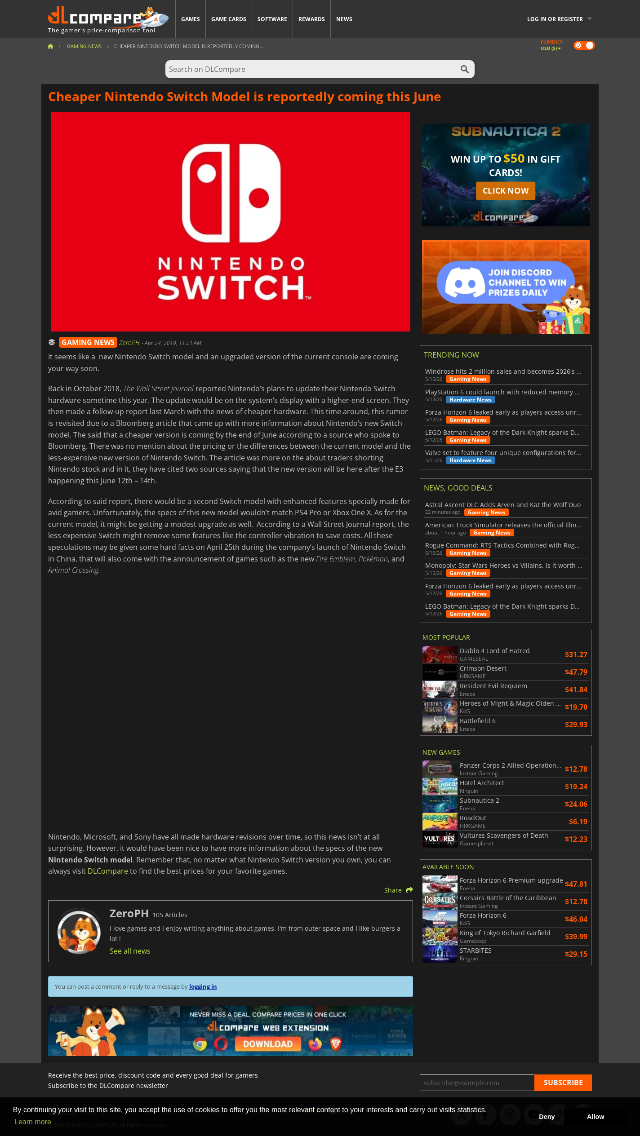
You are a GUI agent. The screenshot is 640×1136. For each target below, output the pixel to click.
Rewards (311, 19)
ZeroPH (130, 342)
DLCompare (108, 871)
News (344, 19)
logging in (203, 986)
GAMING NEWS (88, 342)
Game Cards (228, 19)
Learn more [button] (32, 1122)
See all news (130, 951)
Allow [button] (595, 1116)
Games (190, 19)
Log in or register (555, 19)
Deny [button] (547, 1116)
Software (272, 19)
